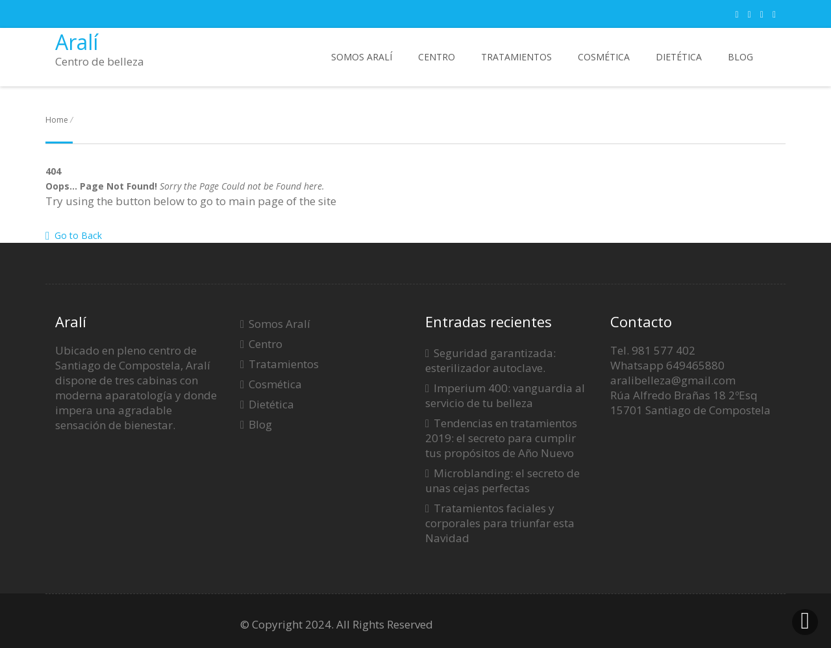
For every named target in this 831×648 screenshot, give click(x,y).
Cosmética (604, 57)
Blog (740, 57)
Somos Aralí (361, 57)
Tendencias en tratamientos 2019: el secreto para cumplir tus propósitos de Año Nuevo (501, 438)
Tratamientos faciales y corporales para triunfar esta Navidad (500, 523)
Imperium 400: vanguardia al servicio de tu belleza (505, 395)
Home (56, 119)
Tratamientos (516, 57)
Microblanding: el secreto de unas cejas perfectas (502, 480)
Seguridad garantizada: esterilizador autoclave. (490, 360)
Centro (436, 57)
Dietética (679, 57)
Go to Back (73, 235)
